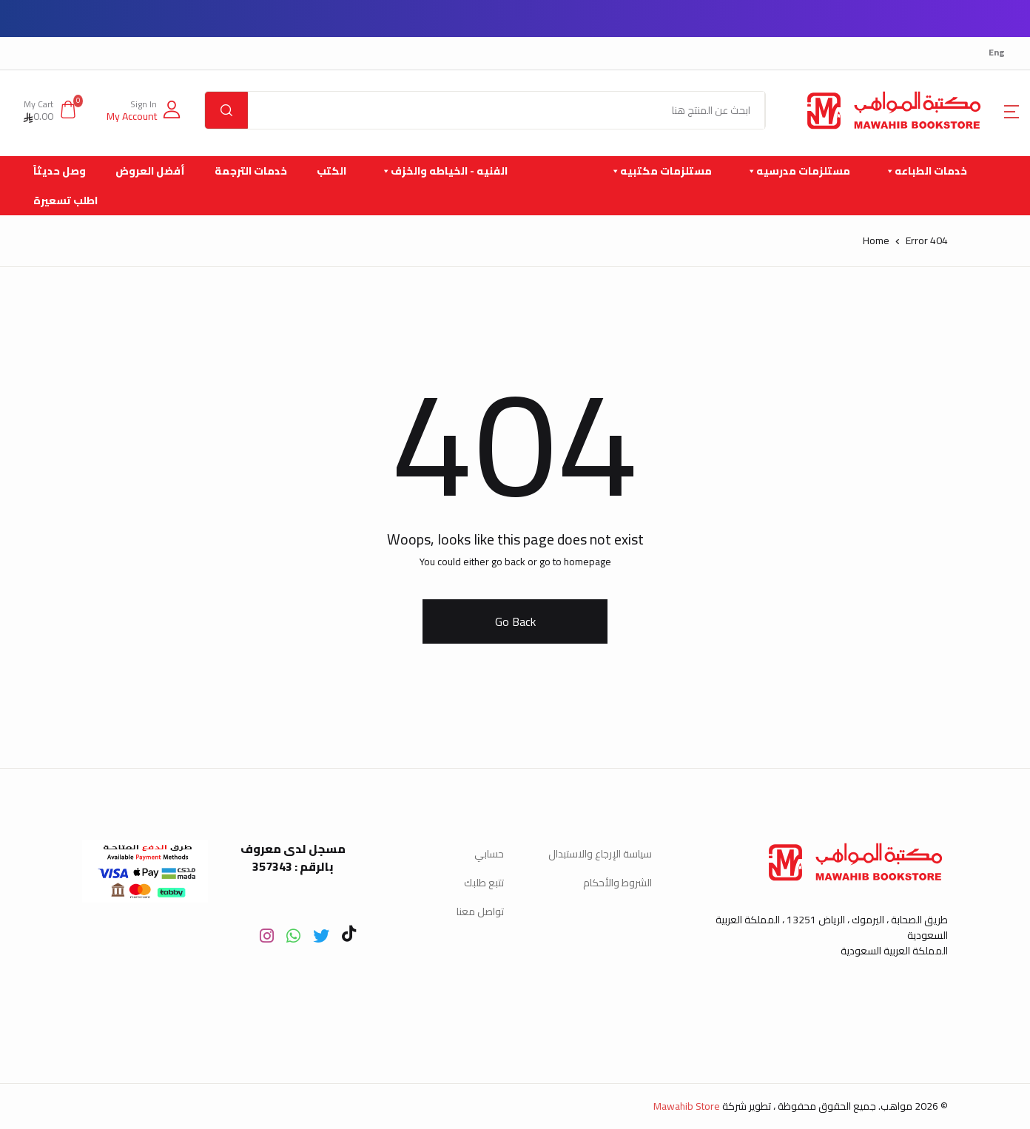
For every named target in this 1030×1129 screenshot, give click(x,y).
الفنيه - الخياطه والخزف (444, 171)
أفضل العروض (150, 171)
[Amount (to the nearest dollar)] (506, 110)
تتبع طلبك (484, 882)
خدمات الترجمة (251, 171)
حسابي (489, 853)
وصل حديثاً (59, 171)
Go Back (515, 621)
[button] (144, 110)
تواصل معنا (480, 911)
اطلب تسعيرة (65, 200)
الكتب (331, 171)
